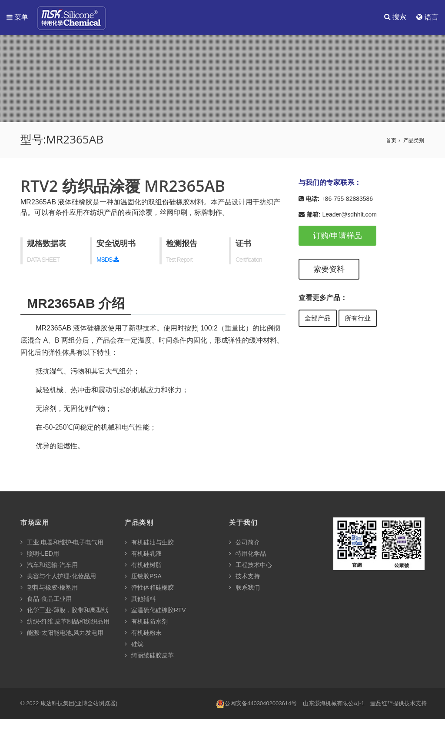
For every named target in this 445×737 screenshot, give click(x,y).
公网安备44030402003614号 (256, 704)
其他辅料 (140, 599)
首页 (391, 141)
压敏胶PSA (143, 576)
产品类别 (413, 141)
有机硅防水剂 (146, 621)
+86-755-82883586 (347, 199)
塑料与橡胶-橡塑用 (49, 587)
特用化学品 (247, 553)
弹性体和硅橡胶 (149, 587)
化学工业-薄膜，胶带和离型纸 (64, 610)
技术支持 (244, 576)
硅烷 (134, 644)
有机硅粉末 (143, 633)
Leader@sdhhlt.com (349, 214)
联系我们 (244, 587)
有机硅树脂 (143, 565)
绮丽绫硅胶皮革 (149, 655)
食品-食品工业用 (46, 599)
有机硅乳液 (143, 553)
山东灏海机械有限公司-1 (334, 703)
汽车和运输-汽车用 (49, 565)
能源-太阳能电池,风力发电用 (61, 633)
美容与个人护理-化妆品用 (58, 576)
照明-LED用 (39, 553)
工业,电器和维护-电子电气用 (61, 542)
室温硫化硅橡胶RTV (155, 610)
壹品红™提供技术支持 (398, 703)
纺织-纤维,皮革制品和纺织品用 (65, 621)
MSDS (107, 260)
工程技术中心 (250, 565)
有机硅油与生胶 (149, 542)
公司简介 (244, 542)
